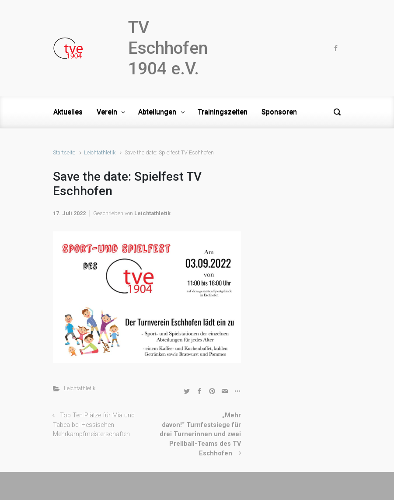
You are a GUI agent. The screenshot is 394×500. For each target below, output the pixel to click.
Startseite (64, 152)
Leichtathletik (99, 152)
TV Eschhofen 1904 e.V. (168, 48)
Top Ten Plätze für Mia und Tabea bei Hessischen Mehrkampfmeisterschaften (94, 425)
